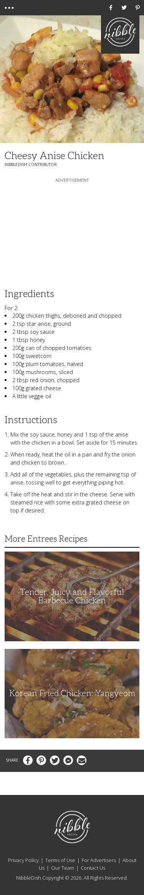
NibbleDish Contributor (31, 164)
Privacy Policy (23, 860)
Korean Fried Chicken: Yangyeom (72, 693)
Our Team (62, 867)
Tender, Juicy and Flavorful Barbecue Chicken (72, 596)
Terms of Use (60, 860)
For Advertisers (99, 860)
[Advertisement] (72, 232)
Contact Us (93, 867)
